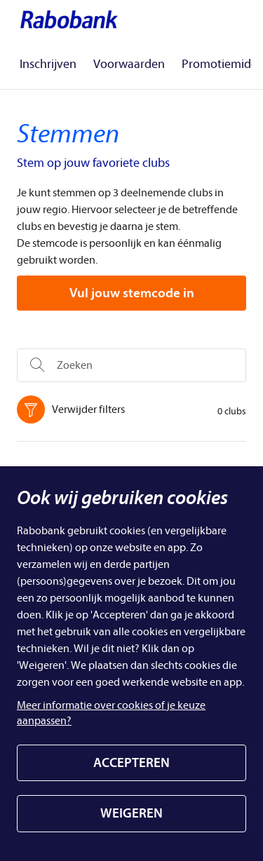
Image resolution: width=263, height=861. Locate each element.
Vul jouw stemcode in (131, 293)
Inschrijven (48, 64)
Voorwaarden (129, 64)
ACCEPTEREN (131, 763)
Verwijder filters (74, 409)
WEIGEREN (131, 813)
